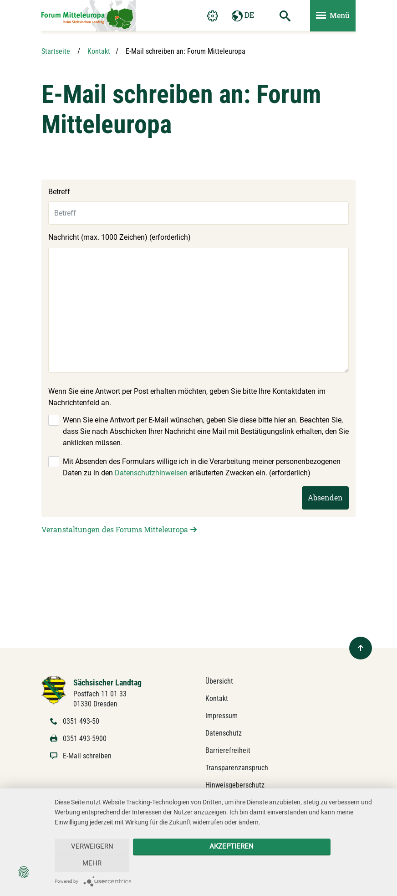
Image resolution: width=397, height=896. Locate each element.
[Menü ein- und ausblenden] (333, 16)
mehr (354, 864)
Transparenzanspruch (236, 767)
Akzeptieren (221, 864)
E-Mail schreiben (87, 756)
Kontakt (98, 51)
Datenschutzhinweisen (151, 473)
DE (243, 16)
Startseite (55, 51)
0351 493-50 (81, 721)
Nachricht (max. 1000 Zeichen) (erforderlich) (119, 237)
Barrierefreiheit (227, 750)
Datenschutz (223, 733)
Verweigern (88, 864)
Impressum (221, 715)
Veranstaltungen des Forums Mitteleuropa (114, 529)
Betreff (59, 191)
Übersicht (219, 681)
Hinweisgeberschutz (235, 785)
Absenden (325, 497)
